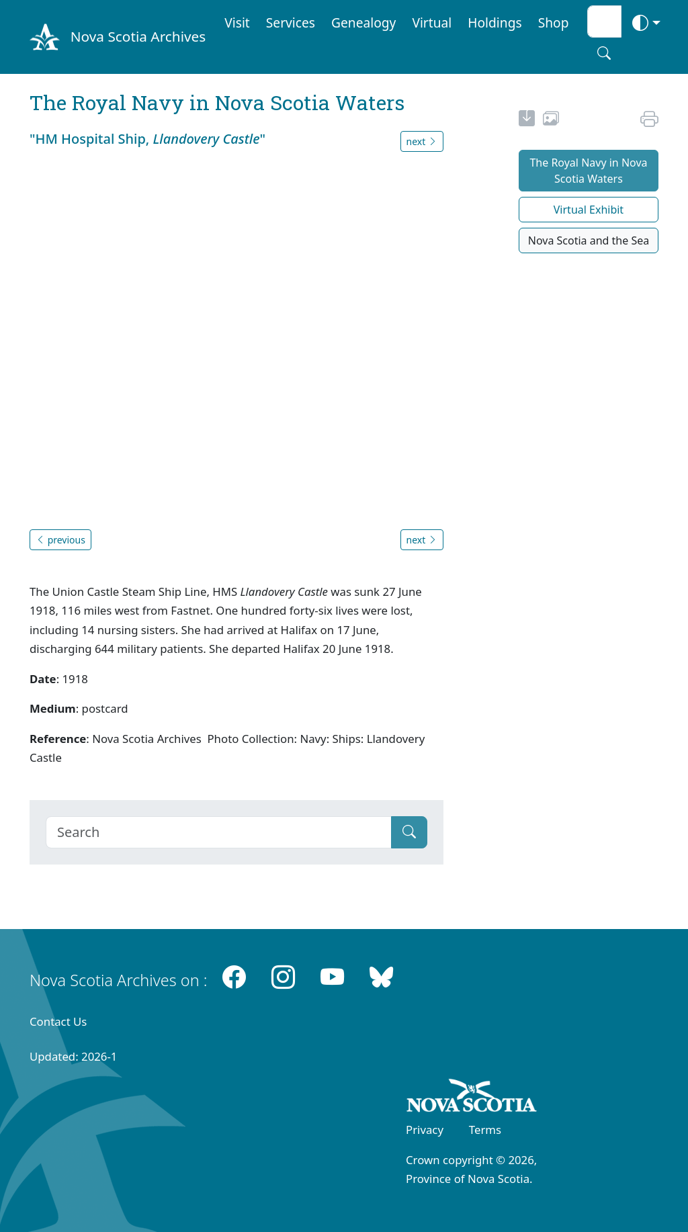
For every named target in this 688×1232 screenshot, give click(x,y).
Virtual (432, 22)
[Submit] (409, 832)
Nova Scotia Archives (138, 36)
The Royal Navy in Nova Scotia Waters (588, 170)
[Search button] (604, 53)
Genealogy (363, 22)
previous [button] (60, 539)
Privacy (424, 1129)
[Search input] (604, 21)
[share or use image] (551, 120)
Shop (553, 22)
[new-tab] (527, 120)
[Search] (219, 832)
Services (290, 22)
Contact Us (58, 1021)
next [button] (421, 141)
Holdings (494, 22)
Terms (485, 1129)
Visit (237, 22)
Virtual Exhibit (589, 209)
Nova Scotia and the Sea (588, 240)
